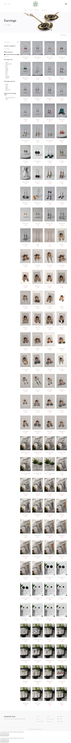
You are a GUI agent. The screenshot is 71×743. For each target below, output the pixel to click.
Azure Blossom (25, 161)
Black (7, 68)
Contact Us (38, 716)
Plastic (7, 88)
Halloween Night (25, 182)
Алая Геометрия (50, 119)
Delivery (37, 718)
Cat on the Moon (62, 223)
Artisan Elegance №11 (49, 577)
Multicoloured (9, 63)
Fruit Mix (37, 140)
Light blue (8, 76)
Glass (7, 85)
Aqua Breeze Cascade (25, 452)
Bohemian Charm (37, 535)
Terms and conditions (50, 718)
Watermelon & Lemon (25, 140)
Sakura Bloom (25, 265)
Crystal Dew (61, 473)
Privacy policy (49, 721)
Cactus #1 (62, 703)
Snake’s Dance (49, 265)
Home (5, 25)
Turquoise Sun (37, 369)
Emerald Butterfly (62, 348)
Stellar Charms (25, 681)
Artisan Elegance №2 (50, 618)
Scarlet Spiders (61, 202)
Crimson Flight (37, 494)
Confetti (37, 244)
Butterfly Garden (50, 535)
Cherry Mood (37, 410)
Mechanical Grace (37, 660)
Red (6, 66)
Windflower (62, 306)
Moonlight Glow (37, 98)
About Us (48, 716)
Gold (7, 62)
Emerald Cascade (37, 577)
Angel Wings (25, 98)
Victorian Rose (37, 265)
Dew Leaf (61, 286)
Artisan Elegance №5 (62, 598)
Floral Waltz (49, 306)
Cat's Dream (61, 514)
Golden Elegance (25, 703)
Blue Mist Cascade (61, 452)
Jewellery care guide (39, 721)
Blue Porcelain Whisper (49, 660)
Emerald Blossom (37, 306)
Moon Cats (62, 327)
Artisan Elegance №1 (62, 618)
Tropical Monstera (37, 161)
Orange (7, 77)
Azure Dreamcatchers (38, 639)
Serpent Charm (37, 390)
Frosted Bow (25, 286)
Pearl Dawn (49, 286)
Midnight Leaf (49, 514)
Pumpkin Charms (25, 223)
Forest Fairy (50, 182)
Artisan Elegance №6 (50, 598)
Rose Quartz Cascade (50, 452)
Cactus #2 (50, 703)
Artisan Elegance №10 (61, 577)
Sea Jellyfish (61, 161)
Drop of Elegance (25, 431)
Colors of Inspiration (25, 369)
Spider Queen (49, 202)
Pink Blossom (61, 140)
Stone (7, 87)
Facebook (61, 721)
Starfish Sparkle (49, 327)
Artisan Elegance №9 (25, 598)
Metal (7, 84)
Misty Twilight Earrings (37, 473)
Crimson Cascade (61, 681)
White (7, 70)
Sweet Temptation (37, 514)
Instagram (61, 716)
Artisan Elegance (7, 48)
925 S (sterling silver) (10, 97)
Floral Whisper (49, 390)
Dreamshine (37, 348)
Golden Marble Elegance (25, 660)
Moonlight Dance (61, 390)
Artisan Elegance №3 (38, 618)
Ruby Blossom (49, 556)
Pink (6, 75)
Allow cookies (4, 734)
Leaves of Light (61, 265)
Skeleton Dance (25, 202)
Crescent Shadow (61, 639)
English (5, 4)
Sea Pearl (61, 98)
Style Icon (49, 78)
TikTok (61, 718)
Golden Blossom (62, 535)
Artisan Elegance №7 (38, 598)
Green (7, 65)
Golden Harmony (49, 681)
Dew (49, 244)
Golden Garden (25, 577)
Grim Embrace (49, 494)
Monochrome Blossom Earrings (37, 682)
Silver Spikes (37, 223)
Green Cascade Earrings (25, 473)
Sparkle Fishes (49, 431)
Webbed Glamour (37, 431)
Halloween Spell (50, 223)
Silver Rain (37, 78)
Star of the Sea (49, 410)
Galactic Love (61, 410)
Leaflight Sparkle (62, 431)
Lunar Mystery (25, 514)
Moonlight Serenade (25, 639)
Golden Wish (37, 327)
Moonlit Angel (25, 494)
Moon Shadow (25, 244)
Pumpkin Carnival (37, 202)
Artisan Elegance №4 (25, 618)
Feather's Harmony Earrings (50, 473)
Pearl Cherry (25, 327)
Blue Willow (49, 639)
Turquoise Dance (62, 119)
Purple (7, 69)
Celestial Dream (62, 556)
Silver (7, 72)
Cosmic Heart (49, 369)
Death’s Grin (25, 410)
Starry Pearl (25, 535)
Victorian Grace (37, 703)
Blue (6, 73)
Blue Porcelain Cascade (61, 660)
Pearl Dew (62, 244)
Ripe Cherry (37, 182)
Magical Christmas (25, 57)
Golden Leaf (61, 78)
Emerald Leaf (49, 161)
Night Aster (25, 348)
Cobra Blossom (25, 306)
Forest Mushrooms (49, 140)
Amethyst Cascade (25, 556)
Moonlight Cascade (37, 452)
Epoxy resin (8, 89)
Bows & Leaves (61, 369)
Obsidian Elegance (37, 556)
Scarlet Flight (49, 348)
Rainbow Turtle (25, 390)
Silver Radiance (62, 494)
